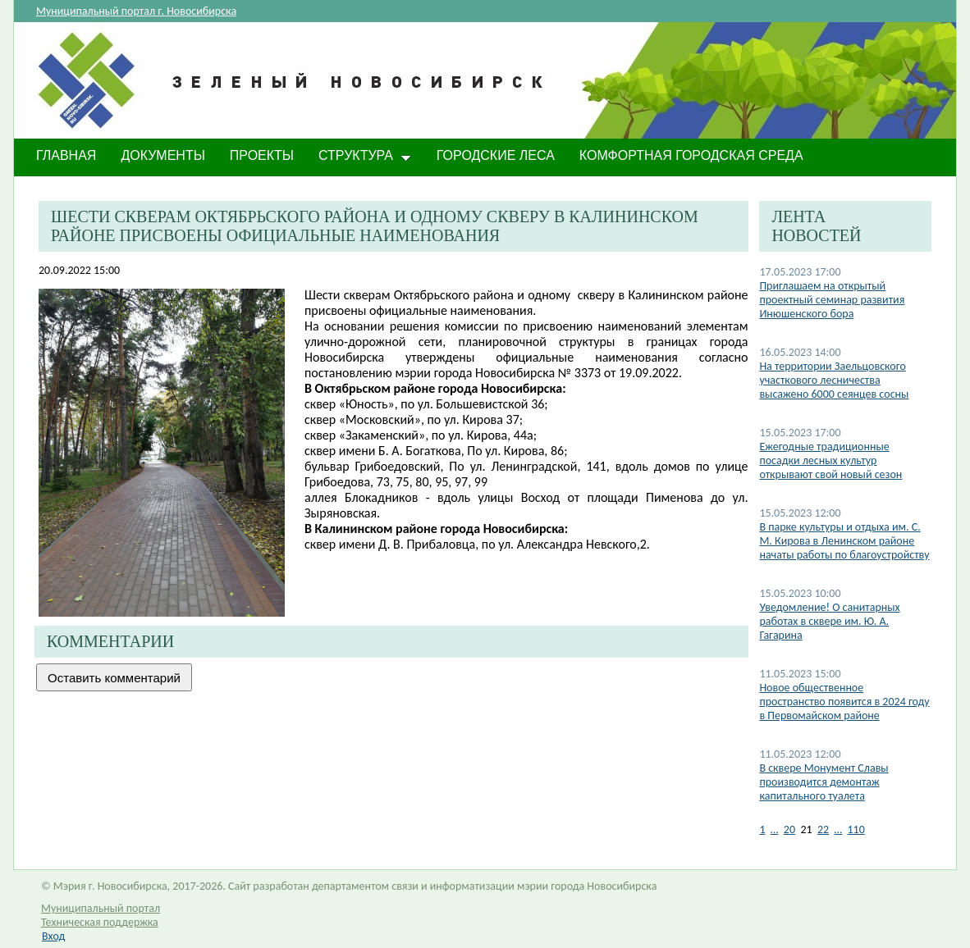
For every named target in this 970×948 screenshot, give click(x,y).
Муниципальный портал (100, 908)
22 (823, 829)
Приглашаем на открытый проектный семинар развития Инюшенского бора (831, 300)
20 (789, 829)
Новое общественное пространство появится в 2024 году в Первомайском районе (844, 701)
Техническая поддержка (99, 922)
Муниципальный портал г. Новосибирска (136, 11)
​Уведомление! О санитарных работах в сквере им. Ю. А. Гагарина (829, 621)
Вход (53, 936)
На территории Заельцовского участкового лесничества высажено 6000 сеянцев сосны (833, 380)
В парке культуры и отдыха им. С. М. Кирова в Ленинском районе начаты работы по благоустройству (844, 541)
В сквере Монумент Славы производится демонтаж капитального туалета (823, 782)
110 (856, 829)
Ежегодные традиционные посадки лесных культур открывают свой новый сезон (830, 460)
